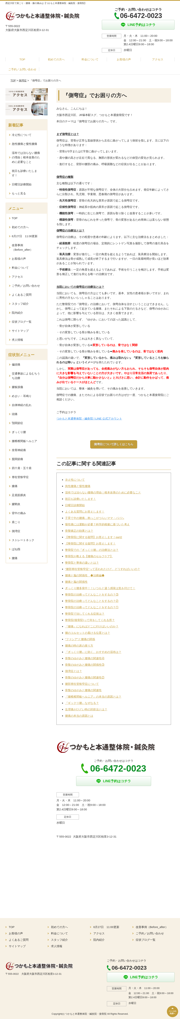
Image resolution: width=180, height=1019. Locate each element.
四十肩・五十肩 (22, 468)
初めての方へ (56, 59)
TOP (22, 59)
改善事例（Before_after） (22, 247)
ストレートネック (23, 540)
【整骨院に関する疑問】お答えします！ (90, 543)
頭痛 (14, 414)
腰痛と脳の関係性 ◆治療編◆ (84, 575)
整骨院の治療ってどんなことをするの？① (91, 607)
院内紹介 (17, 312)
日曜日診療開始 (75, 505)
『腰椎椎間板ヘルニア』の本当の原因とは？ (93, 696)
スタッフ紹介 (20, 303)
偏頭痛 (16, 364)
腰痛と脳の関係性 (76, 581)
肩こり (16, 522)
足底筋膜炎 (19, 495)
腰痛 (14, 558)
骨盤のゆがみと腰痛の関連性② (84, 677)
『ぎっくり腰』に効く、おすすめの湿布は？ (93, 652)
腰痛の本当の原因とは (79, 715)
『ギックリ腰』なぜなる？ (82, 703)
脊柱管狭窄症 (20, 477)
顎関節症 (17, 423)
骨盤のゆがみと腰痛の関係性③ (84, 664)
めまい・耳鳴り (22, 396)
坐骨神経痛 (19, 450)
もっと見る (19, 193)
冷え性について (75, 479)
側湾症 (23, 80)
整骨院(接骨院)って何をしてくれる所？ (90, 620)
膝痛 (14, 486)
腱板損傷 (17, 387)
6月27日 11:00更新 (25, 236)
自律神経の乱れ (22, 405)
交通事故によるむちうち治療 (26, 376)
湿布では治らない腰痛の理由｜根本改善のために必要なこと (103, 492)
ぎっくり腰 (19, 432)
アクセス (157, 59)
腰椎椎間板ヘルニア (24, 441)
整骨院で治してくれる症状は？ (84, 613)
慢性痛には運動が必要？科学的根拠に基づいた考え (97, 524)
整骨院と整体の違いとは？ (82, 562)
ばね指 (16, 549)
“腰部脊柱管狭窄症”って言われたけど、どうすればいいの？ (102, 569)
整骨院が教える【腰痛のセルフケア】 (89, 556)
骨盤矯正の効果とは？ (79, 530)
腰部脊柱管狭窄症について (82, 683)
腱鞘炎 (16, 504)
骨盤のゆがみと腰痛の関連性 (83, 690)
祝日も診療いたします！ (80, 498)
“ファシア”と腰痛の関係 (80, 639)
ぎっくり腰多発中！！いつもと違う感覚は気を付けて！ (100, 588)
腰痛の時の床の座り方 (79, 645)
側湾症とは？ (73, 671)
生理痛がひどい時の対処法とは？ (86, 709)
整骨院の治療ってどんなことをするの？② (91, 600)
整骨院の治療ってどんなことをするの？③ (91, 594)
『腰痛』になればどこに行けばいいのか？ (91, 626)
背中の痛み (19, 513)
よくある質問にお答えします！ (84, 511)
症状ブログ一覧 (22, 321)
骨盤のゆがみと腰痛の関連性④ (84, 658)
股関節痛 (17, 459)
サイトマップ (20, 330)
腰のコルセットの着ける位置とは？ (87, 632)
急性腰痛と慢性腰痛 (77, 486)
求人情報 (17, 339)
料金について (90, 59)
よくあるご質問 (22, 294)
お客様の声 (124, 59)
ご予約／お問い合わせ (22, 69)
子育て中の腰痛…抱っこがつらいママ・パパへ (94, 518)
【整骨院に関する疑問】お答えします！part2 (93, 537)
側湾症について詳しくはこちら (113, 444)
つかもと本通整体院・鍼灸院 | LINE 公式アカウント (89, 418)
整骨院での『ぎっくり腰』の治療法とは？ (91, 549)
